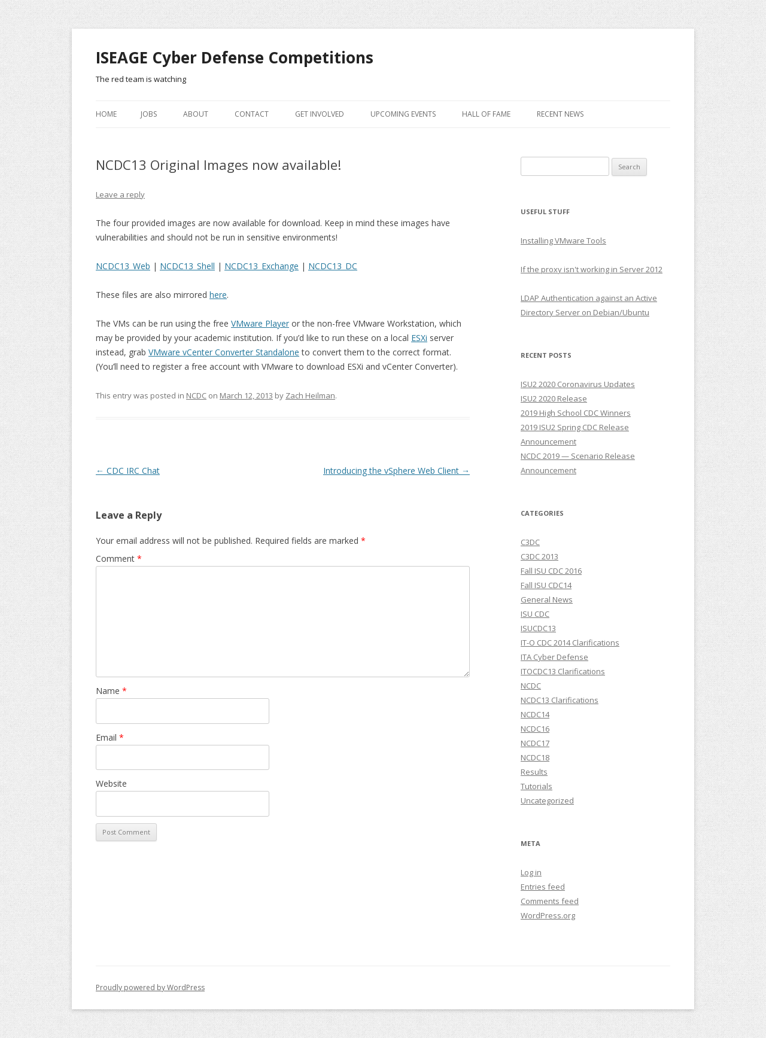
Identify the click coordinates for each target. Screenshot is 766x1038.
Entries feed (543, 886)
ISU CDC (535, 613)
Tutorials (536, 786)
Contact (252, 114)
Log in (531, 872)
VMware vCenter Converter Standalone (223, 352)
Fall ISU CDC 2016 (551, 570)
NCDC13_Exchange (261, 266)
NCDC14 (535, 714)
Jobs (149, 114)
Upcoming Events (403, 114)
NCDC (196, 395)
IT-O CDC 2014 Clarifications (570, 642)
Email (110, 737)
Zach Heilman (310, 395)
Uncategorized (547, 800)
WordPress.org (548, 915)
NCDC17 (535, 743)
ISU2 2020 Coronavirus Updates (578, 384)
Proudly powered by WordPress (150, 987)
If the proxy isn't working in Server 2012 (591, 269)
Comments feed (550, 901)
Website (111, 783)
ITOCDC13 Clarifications (563, 671)
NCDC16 (535, 728)
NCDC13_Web (123, 266)
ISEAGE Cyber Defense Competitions (234, 57)
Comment (119, 558)
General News (547, 599)
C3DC (530, 542)
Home (106, 114)
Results (534, 771)
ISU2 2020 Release (554, 398)
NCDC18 (535, 757)
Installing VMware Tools (563, 240)
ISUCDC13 (538, 628)
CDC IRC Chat (128, 470)
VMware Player (260, 323)
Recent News (560, 114)
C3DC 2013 (539, 556)
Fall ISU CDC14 (546, 585)
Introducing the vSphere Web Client (396, 470)
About (195, 114)
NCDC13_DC (332, 266)
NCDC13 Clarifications (559, 700)
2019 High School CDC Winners (576, 412)
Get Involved (319, 114)
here (218, 294)
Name (111, 690)
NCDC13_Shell (187, 266)
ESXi (419, 337)
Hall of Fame (486, 114)
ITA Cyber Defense (554, 657)
